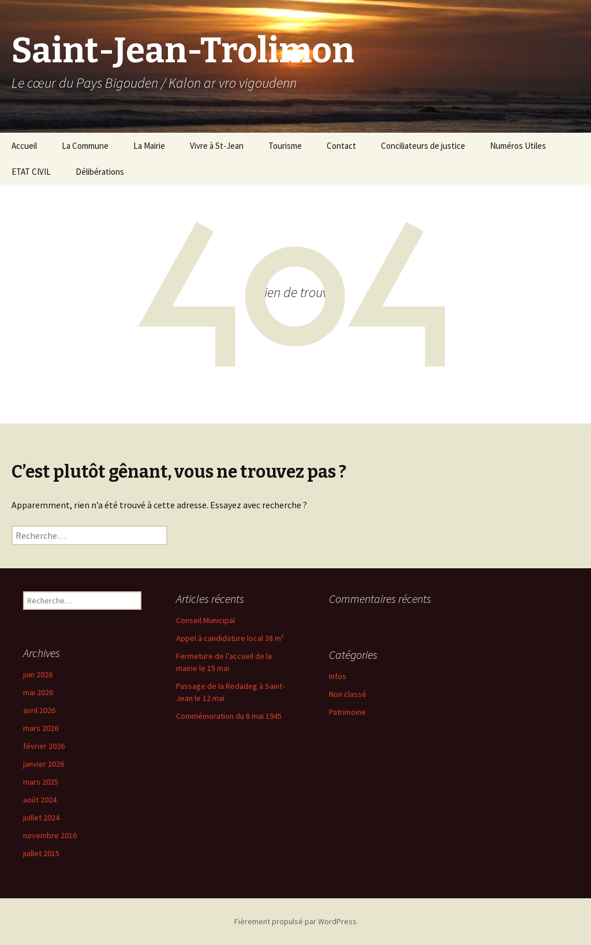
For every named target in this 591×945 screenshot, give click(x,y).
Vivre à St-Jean (217, 145)
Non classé (347, 694)
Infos (337, 676)
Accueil (24, 145)
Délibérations (100, 171)
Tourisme (285, 145)
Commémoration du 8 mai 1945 (229, 716)
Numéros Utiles (518, 145)
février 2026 (44, 746)
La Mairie (149, 145)
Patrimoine (347, 712)
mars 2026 (40, 728)
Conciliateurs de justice (423, 145)
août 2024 (40, 799)
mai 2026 (38, 692)
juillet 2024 (41, 817)
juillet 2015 (41, 853)
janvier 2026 (43, 764)
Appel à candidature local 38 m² (230, 638)
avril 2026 (39, 710)
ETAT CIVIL (31, 171)
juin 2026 (38, 674)
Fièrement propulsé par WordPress (295, 921)
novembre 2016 (50, 835)
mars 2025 (40, 782)
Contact (341, 145)
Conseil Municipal (205, 620)
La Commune (85, 145)
